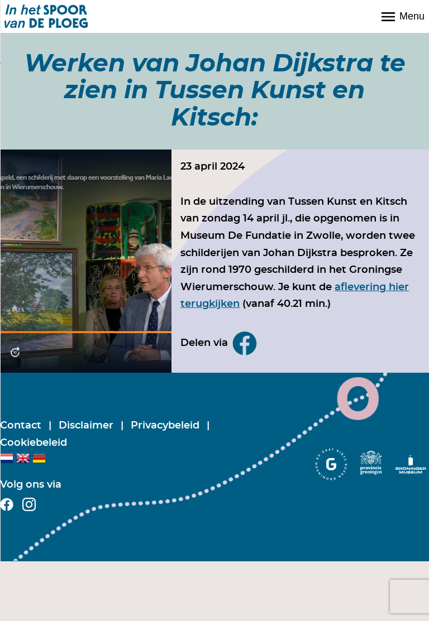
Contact (22, 426)
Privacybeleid (166, 426)
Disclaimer (87, 426)
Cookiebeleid (33, 443)
